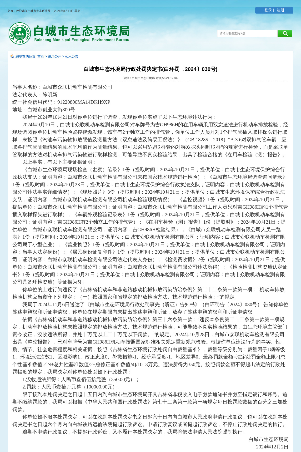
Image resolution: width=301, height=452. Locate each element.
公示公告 (71, 56)
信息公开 (54, 56)
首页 (40, 56)
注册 (280, 10)
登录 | (269, 10)
